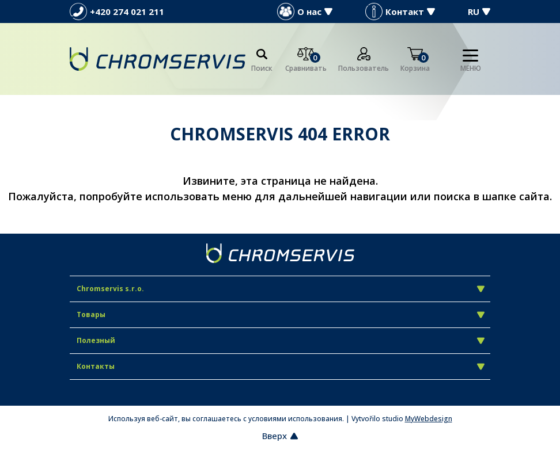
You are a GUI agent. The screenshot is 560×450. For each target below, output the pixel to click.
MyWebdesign (428, 419)
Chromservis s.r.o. (281, 288)
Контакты (281, 366)
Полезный (281, 340)
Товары (281, 314)
